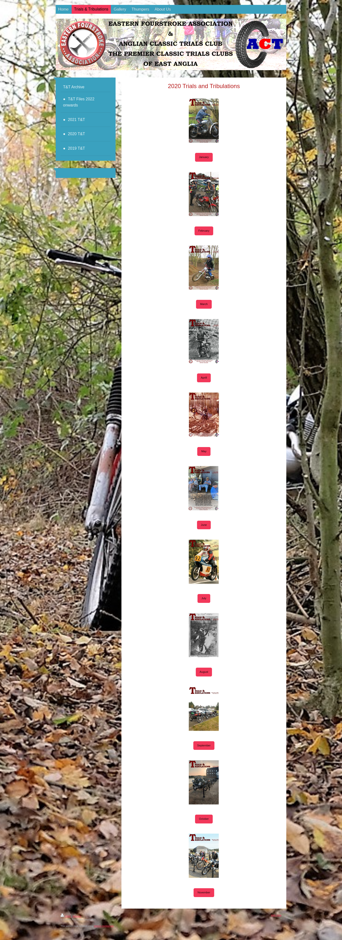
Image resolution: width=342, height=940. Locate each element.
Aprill (204, 377)
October (204, 818)
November (203, 892)
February (204, 230)
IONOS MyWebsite (104, 926)
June (204, 524)
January (204, 157)
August (204, 671)
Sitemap (76, 916)
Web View (276, 915)
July (203, 598)
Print (66, 916)
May (203, 451)
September (204, 745)
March (204, 304)
